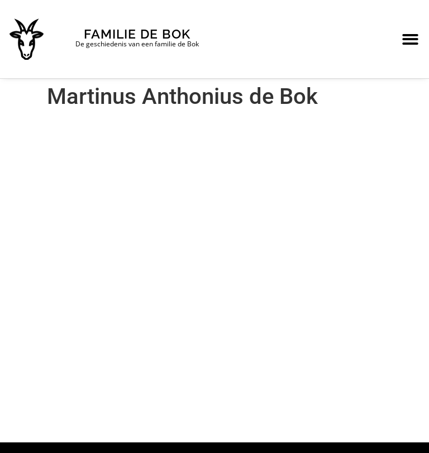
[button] (410, 39)
